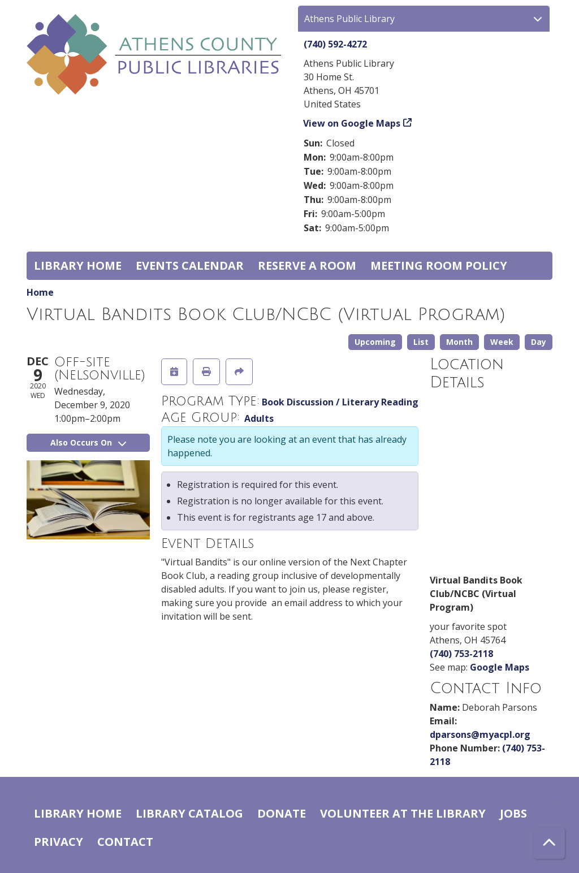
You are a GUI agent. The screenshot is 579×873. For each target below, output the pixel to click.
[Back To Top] (549, 843)
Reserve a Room (307, 265)
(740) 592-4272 (335, 44)
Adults (259, 418)
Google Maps (499, 667)
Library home (78, 265)
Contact (125, 841)
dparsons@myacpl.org (480, 734)
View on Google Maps (352, 123)
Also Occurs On (88, 442)
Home (40, 292)
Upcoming (375, 341)
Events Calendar (190, 265)
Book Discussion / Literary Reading (340, 402)
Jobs (513, 813)
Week (501, 341)
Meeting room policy (438, 265)
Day (538, 341)
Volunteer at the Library (403, 813)
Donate (281, 813)
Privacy (58, 841)
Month (459, 341)
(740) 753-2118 (461, 653)
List (421, 341)
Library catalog (189, 813)
